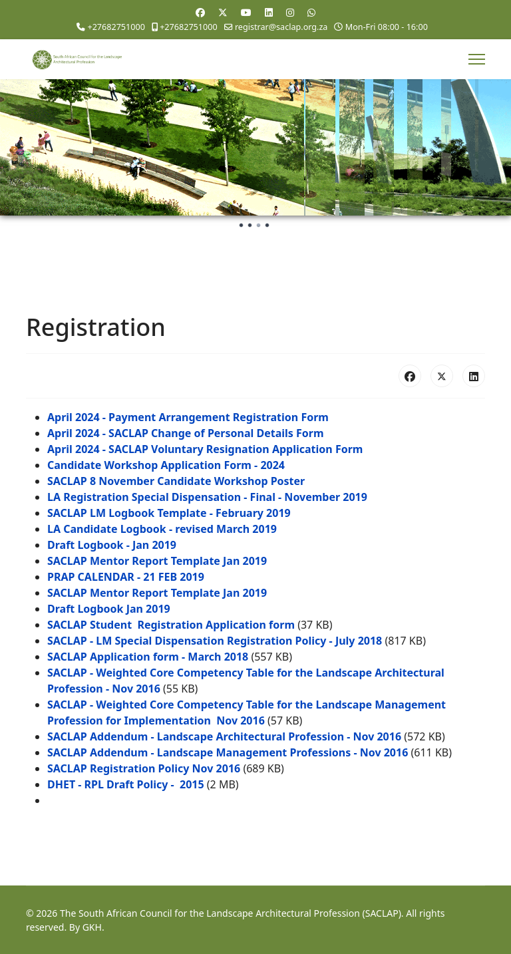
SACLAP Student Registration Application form (171, 624)
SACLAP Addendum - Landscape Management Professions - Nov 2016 (227, 752)
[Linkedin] (269, 12)
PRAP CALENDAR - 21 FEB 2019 (125, 576)
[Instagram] (290, 12)
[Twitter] (223, 12)
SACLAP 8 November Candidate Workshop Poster (176, 481)
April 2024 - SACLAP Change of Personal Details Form (185, 433)
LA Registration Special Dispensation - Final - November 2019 (207, 497)
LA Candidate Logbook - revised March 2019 (162, 529)
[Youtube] (246, 12)
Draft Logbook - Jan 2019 (111, 545)
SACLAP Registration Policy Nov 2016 (143, 768)
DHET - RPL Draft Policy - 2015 (125, 784)
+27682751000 (115, 27)
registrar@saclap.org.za (281, 27)
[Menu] (476, 59)
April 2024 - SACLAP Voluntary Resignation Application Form (205, 449)
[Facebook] (200, 12)
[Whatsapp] (311, 12)
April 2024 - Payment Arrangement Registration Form (188, 417)
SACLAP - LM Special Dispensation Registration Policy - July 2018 (214, 640)
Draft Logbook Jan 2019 (108, 608)
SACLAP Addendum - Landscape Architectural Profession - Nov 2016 (224, 736)
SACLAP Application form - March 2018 (147, 656)
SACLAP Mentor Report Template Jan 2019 (157, 561)
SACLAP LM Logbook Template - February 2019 (169, 513)
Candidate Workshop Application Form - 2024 (166, 465)
